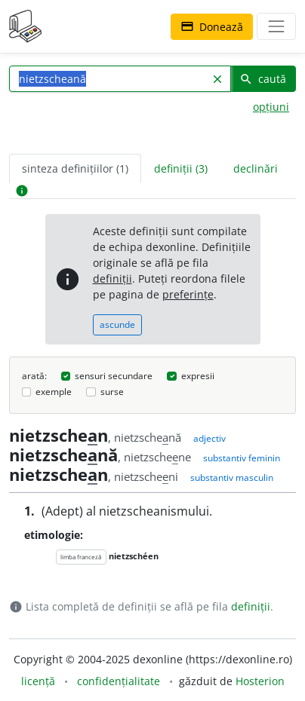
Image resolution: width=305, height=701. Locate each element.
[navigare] (276, 26)
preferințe (188, 294)
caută (262, 79)
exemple (53, 391)
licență (38, 681)
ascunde (117, 324)
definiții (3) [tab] (181, 168)
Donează (211, 27)
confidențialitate (118, 681)
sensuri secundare (113, 375)
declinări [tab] (255, 168)
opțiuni (271, 106)
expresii (197, 375)
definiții (112, 278)
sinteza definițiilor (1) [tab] (75, 168)
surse (112, 391)
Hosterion (260, 681)
